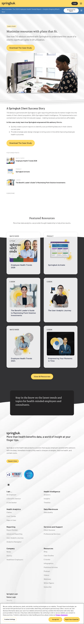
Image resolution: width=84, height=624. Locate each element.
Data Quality (48, 512)
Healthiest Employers (15, 559)
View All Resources (42, 376)
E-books (47, 559)
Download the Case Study (20, 48)
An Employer (11, 495)
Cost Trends (11, 516)
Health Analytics (14, 509)
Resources (48, 548)
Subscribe (48, 587)
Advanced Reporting (14, 534)
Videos (46, 575)
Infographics (48, 563)
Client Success (49, 530)
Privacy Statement (62, 615)
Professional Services (52, 534)
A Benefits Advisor (14, 498)
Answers (47, 495)
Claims (9, 512)
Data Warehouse (51, 509)
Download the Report (71, 10)
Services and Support (53, 527)
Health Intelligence (52, 491)
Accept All (55, 619)
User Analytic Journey (15, 538)
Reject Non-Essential (71, 619)
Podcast (47, 571)
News (9, 552)
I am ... (9, 491)
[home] (22, 3)
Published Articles (51, 567)
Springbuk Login (12, 594)
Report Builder (12, 530)
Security (9, 600)
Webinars (47, 579)
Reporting (11, 527)
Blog (45, 551)
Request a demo (12, 461)
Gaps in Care (11, 520)
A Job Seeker (12, 502)
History (9, 556)
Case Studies (49, 555)
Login (74, 3)
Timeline (47, 502)
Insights (47, 498)
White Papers (49, 583)
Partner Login (11, 597)
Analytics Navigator (14, 542)
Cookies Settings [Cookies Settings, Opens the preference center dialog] (9, 619)
